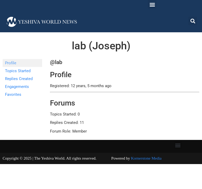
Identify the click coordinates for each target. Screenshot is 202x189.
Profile (10, 63)
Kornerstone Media (146, 158)
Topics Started (18, 71)
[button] (152, 4)
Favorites (13, 94)
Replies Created (19, 78)
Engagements (17, 86)
